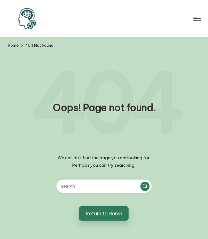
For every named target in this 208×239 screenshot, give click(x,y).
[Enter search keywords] (104, 186)
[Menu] (196, 19)
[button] (145, 186)
